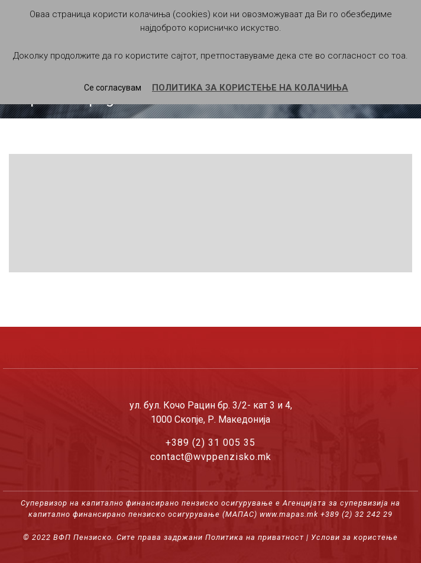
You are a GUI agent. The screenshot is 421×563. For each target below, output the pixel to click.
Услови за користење (354, 537)
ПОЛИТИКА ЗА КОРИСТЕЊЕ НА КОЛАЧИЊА (250, 87)
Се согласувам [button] (112, 87)
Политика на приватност (254, 537)
